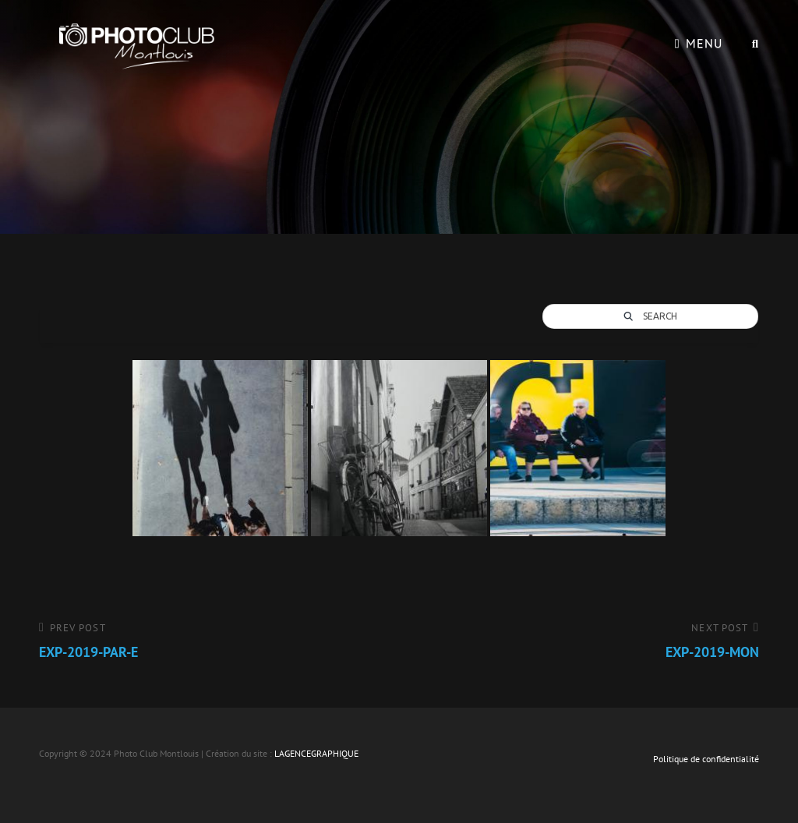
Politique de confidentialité (706, 759)
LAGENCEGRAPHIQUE (316, 753)
